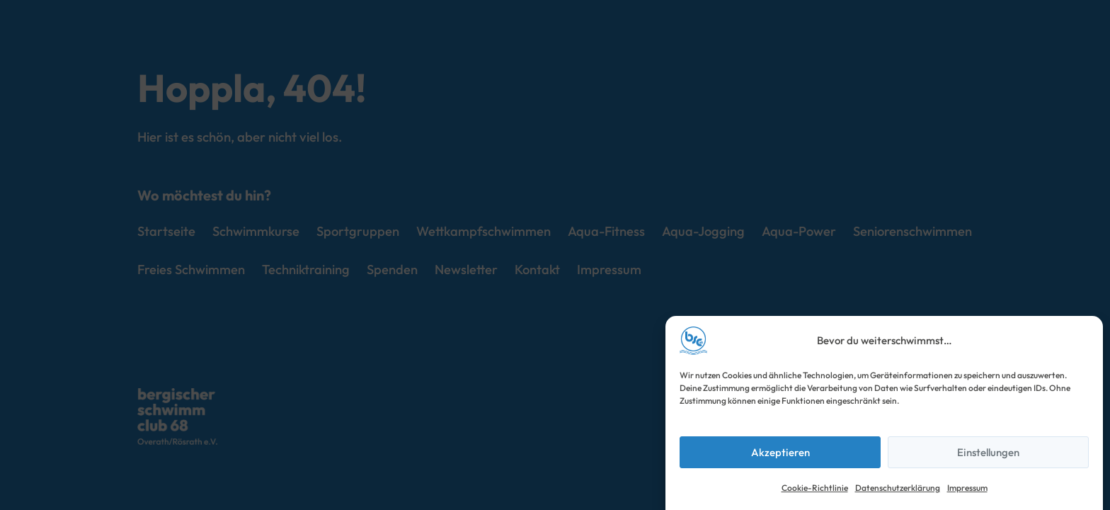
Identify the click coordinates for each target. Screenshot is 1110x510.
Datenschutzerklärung (897, 487)
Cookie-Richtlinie (815, 487)
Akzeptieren (780, 452)
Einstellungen (988, 452)
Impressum (967, 487)
